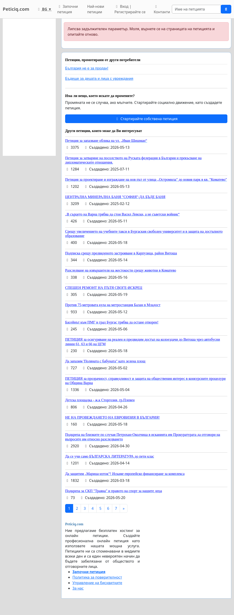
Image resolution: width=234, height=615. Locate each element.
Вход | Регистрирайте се (130, 9)
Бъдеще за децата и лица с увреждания (99, 79)
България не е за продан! (86, 68)
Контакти (162, 9)
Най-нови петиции (95, 9)
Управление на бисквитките (97, 582)
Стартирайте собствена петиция (146, 118)
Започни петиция (67, 9)
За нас (78, 588)
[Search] (196, 9)
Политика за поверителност (97, 577)
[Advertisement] (29, 87)
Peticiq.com (16, 9)
